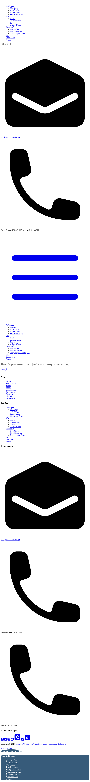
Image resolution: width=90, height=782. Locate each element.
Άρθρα (12, 23)
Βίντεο (12, 19)
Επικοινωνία (10, 38)
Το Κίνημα (10, 6)
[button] (11, 751)
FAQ (7, 36)
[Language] (6, 44)
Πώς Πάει (9, 396)
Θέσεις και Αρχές (16, 14)
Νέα (7, 17)
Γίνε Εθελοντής (16, 31)
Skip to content (6, 748)
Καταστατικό (15, 12)
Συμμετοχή (10, 27)
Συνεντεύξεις (10, 398)
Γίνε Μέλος (14, 29)
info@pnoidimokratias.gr (10, 137)
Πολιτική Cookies (22, 744)
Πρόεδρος (14, 8)
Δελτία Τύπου (15, 25)
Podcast (8, 381)
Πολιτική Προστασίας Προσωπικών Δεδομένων (49, 744)
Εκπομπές (9, 394)
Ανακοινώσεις (15, 21)
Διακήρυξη (14, 10)
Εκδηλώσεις (10, 392)
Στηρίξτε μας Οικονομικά (20, 34)
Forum (8, 40)
